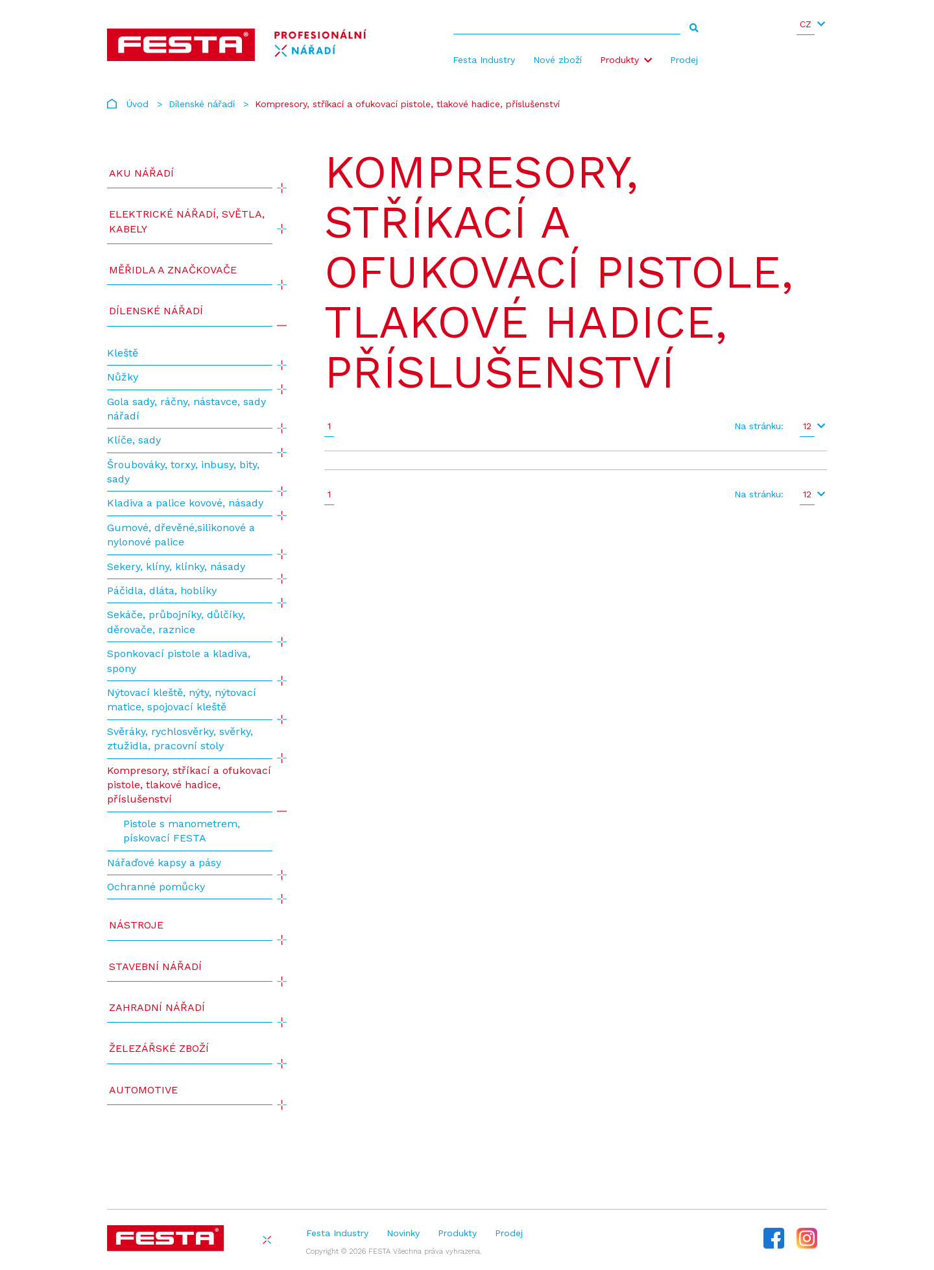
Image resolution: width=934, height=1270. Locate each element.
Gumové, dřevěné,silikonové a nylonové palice (181, 534)
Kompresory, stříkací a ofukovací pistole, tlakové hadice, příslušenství (189, 785)
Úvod (137, 104)
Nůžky (122, 377)
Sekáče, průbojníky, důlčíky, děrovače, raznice (176, 621)
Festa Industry (484, 60)
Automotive (143, 1090)
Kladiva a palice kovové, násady (185, 503)
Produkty (619, 60)
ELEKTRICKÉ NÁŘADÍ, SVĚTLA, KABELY (187, 221)
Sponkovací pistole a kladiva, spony (178, 660)
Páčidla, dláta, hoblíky (162, 590)
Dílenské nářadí (202, 104)
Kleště (122, 353)
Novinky (403, 1233)
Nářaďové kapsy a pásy (164, 862)
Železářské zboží (159, 1048)
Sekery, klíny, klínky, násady (176, 566)
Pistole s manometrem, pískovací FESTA (181, 830)
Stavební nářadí (155, 966)
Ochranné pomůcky (156, 886)
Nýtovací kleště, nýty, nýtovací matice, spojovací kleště (181, 699)
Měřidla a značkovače (173, 270)
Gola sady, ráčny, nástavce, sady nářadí (186, 408)
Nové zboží (557, 60)
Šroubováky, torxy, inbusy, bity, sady (183, 471)
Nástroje (136, 925)
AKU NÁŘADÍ (141, 173)
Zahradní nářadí (157, 1007)
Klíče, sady (134, 440)
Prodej (684, 60)
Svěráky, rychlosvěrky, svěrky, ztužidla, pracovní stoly (180, 738)
